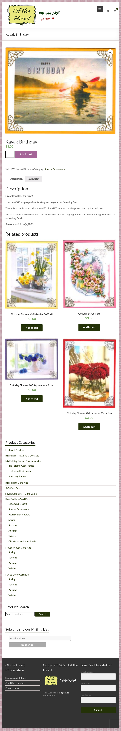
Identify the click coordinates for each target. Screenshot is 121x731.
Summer (13, 525)
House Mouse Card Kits (18, 548)
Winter (12, 536)
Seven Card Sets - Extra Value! (21, 494)
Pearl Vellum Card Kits (17, 499)
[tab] (16, 179)
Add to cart (26, 154)
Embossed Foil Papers (20, 471)
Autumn (13, 531)
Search (42, 614)
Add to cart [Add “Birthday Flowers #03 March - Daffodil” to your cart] (32, 327)
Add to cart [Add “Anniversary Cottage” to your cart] (89, 327)
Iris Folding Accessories (21, 466)
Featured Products (15, 450)
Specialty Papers (17, 477)
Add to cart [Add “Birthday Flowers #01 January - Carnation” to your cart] (89, 427)
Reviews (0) (33, 178)
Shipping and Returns (15, 678)
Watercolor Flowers (19, 515)
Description (16, 178)
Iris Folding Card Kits (16, 483)
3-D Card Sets (12, 488)
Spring (12, 520)
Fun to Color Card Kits (17, 575)
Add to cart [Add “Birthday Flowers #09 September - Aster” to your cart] (32, 399)
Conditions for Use (14, 683)
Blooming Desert (18, 504)
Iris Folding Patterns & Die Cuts (22, 456)
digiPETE (64, 693)
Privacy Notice (12, 688)
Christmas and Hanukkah (22, 542)
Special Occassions (55, 169)
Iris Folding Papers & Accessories (23, 461)
